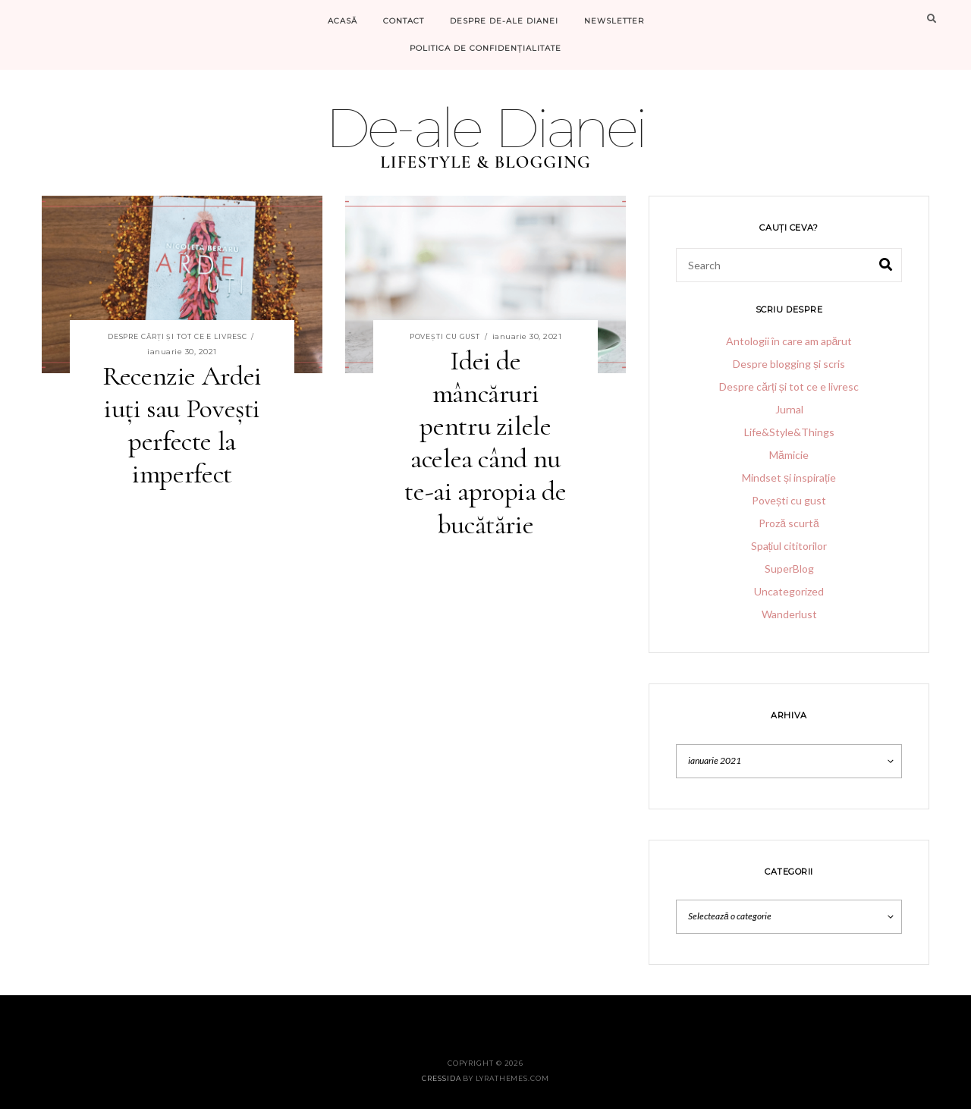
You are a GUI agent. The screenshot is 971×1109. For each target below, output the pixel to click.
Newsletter (614, 21)
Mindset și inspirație (789, 477)
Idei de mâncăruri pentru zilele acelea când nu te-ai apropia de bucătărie (485, 442)
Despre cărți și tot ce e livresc (177, 336)
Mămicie (789, 454)
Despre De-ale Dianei (504, 21)
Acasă (342, 21)
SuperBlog (789, 568)
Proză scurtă (789, 523)
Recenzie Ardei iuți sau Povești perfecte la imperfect (182, 425)
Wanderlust (789, 614)
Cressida (441, 1078)
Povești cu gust (445, 336)
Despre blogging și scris (789, 363)
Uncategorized (789, 591)
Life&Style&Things (789, 432)
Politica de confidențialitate (485, 48)
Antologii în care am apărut (789, 341)
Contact (403, 21)
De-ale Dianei (485, 127)
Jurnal (789, 409)
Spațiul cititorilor (789, 545)
